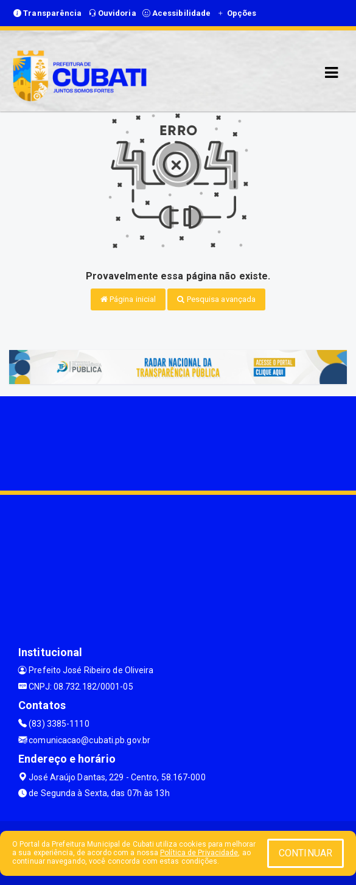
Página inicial (128, 299)
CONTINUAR (305, 853)
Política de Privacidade (199, 852)
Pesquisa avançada (216, 299)
